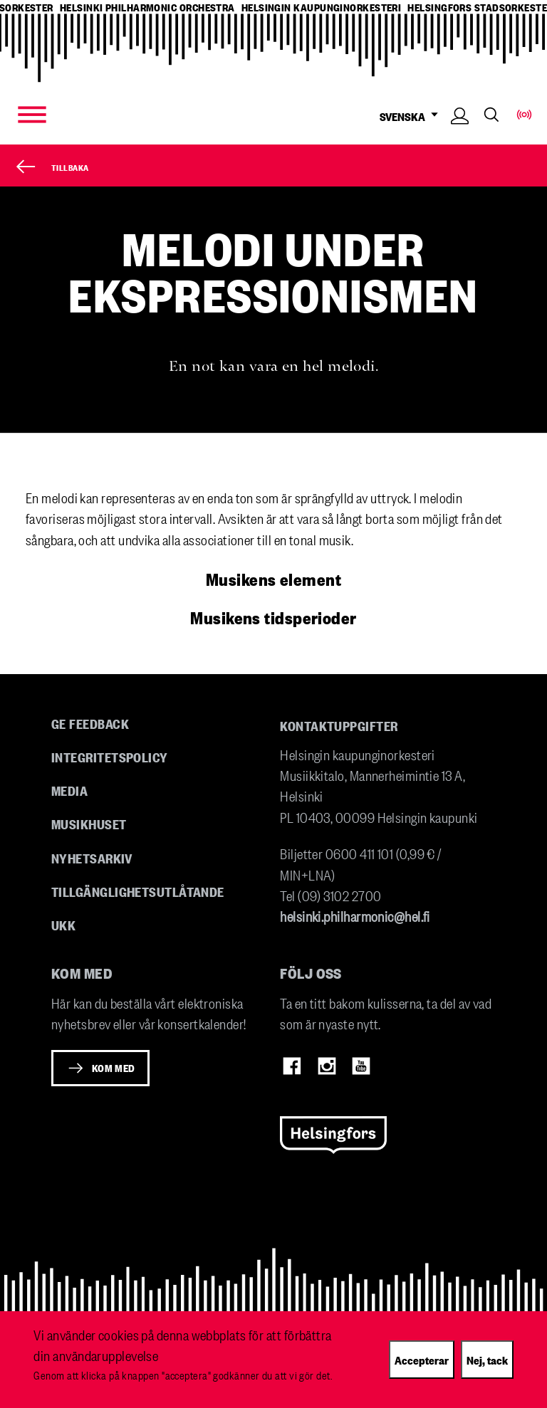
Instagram (327, 1066)
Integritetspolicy (109, 756)
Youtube (361, 1066)
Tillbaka (70, 166)
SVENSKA (412, 116)
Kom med (113, 1068)
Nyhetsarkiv (91, 858)
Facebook (292, 1066)
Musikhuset (89, 823)
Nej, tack (487, 1359)
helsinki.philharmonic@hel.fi (355, 916)
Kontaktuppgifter (338, 725)
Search (491, 115)
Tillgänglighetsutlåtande (137, 891)
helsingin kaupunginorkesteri (321, 7)
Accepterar (422, 1359)
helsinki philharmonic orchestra (147, 7)
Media (69, 790)
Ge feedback (90, 723)
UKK (63, 924)
